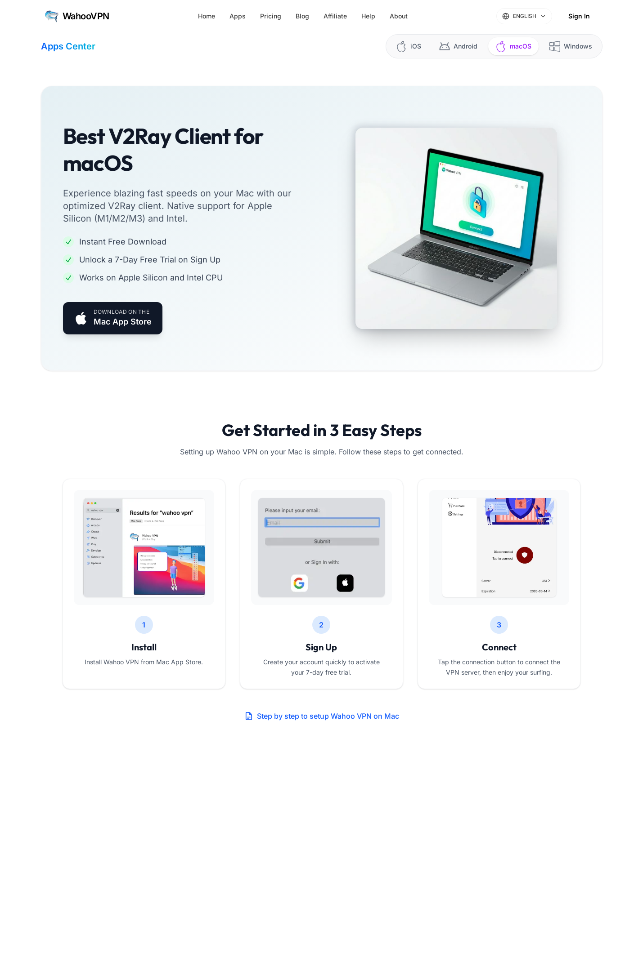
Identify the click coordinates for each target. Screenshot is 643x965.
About (399, 16)
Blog (302, 16)
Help (368, 16)
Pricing (270, 16)
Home (206, 16)
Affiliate (335, 16)
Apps (237, 16)
